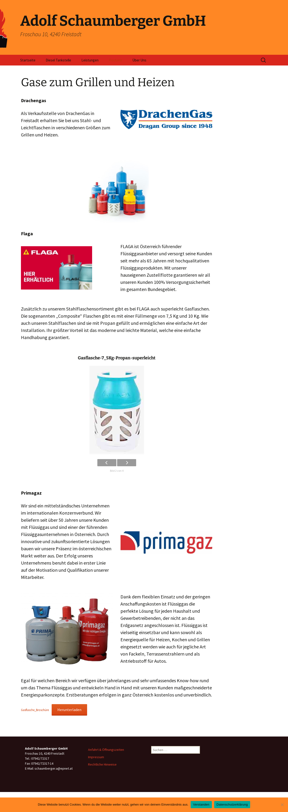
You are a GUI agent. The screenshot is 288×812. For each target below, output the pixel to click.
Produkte (115, 60)
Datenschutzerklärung (232, 804)
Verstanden (201, 804)
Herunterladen (69, 709)
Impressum (96, 757)
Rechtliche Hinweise (102, 764)
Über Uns (139, 60)
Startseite (27, 60)
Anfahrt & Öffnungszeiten (106, 749)
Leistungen (90, 60)
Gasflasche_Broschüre (35, 710)
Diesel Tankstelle (58, 60)
